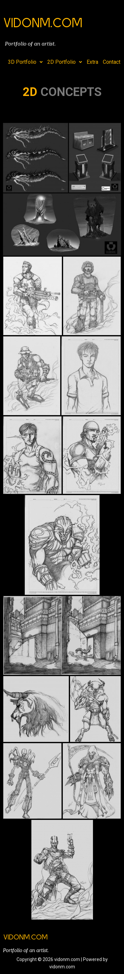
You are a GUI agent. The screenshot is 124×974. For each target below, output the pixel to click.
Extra (92, 62)
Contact (111, 62)
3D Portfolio (25, 62)
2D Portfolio (64, 62)
